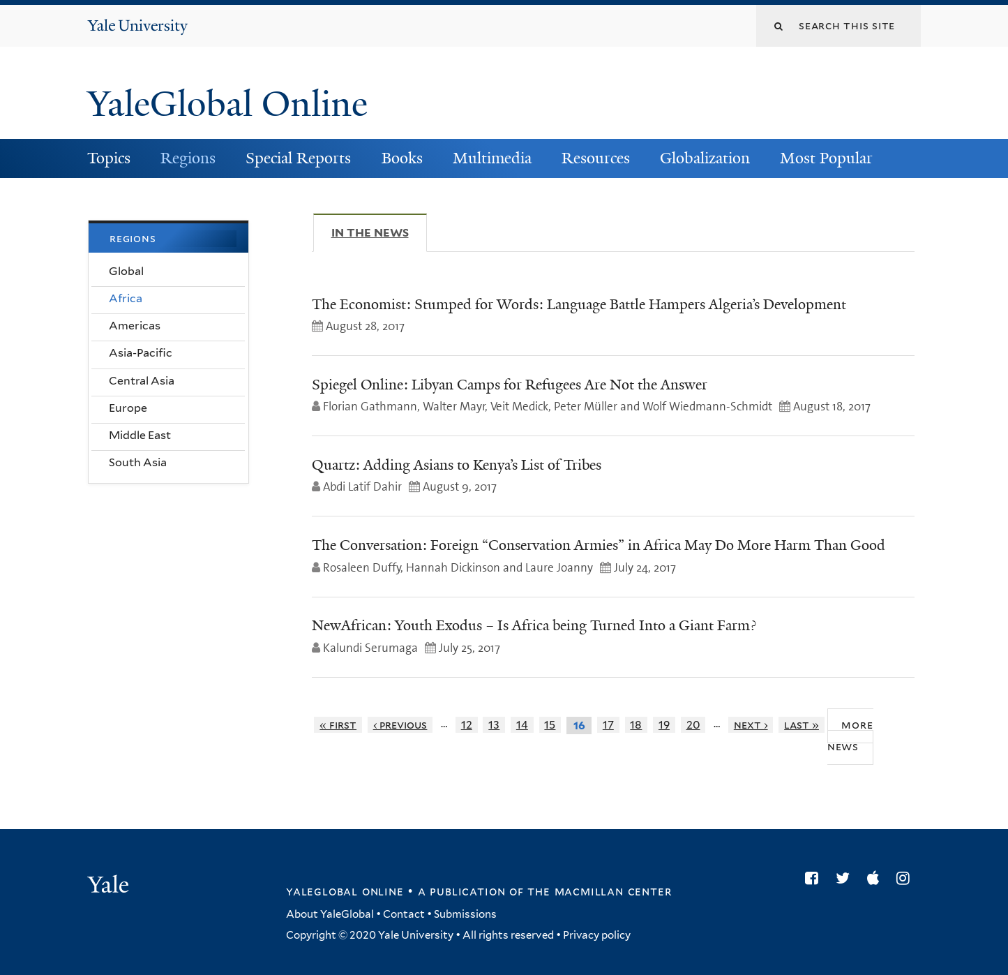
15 (549, 724)
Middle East (140, 435)
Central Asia (141, 380)
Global (126, 271)
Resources (596, 158)
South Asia (138, 462)
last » (801, 724)
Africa (125, 298)
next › (751, 724)
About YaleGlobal (330, 914)
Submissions (465, 914)
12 (466, 724)
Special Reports (298, 158)
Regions (188, 158)
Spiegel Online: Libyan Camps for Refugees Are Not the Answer (509, 384)
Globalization (705, 158)
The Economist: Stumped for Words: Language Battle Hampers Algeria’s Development (579, 304)
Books (402, 158)
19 (664, 724)
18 (636, 724)
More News (850, 735)
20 (693, 724)
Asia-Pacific (140, 352)
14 (522, 724)
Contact (404, 914)
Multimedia (492, 158)
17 (608, 724)
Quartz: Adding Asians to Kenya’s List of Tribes (456, 465)
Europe (128, 408)
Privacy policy (597, 935)
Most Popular (826, 158)
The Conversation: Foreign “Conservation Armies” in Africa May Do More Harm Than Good (598, 545)
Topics (108, 158)
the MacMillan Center (599, 891)
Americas (134, 325)
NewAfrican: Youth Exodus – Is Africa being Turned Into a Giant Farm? (534, 625)
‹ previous (400, 724)
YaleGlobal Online (227, 104)
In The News (379, 232)
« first (337, 724)
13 (493, 724)
